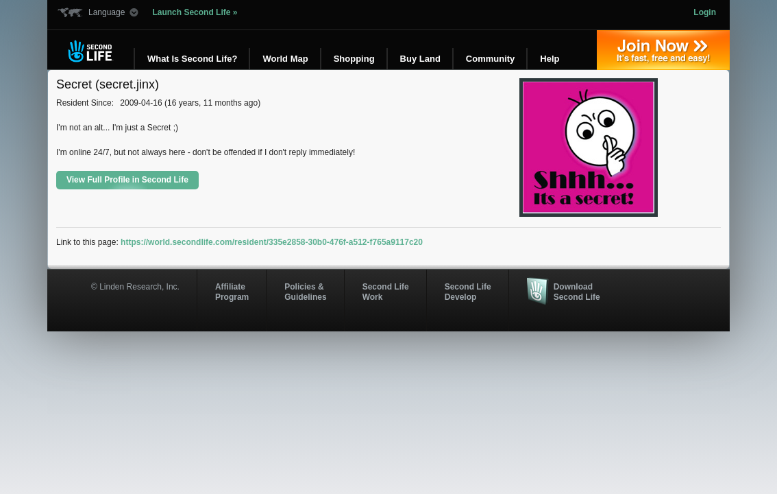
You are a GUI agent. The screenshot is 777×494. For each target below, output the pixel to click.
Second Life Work (385, 291)
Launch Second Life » (194, 12)
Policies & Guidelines (305, 291)
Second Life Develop (468, 291)
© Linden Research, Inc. (135, 287)
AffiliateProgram (232, 291)
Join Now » (663, 50)
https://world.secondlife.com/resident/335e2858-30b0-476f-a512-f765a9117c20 (272, 242)
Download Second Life (577, 291)
